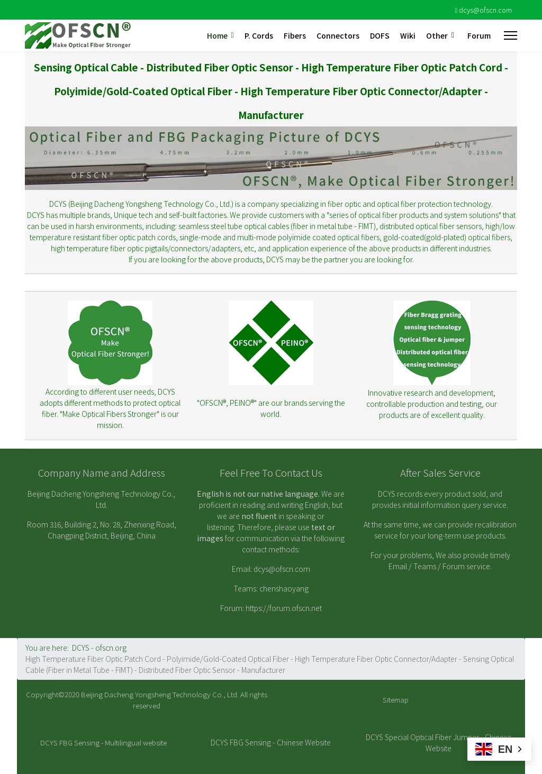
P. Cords (259, 35)
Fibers (295, 35)
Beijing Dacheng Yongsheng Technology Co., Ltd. (160, 694)
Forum (479, 35)
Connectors (338, 35)
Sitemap (396, 700)
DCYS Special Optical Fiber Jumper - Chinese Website (438, 742)
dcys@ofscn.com (485, 10)
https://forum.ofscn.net (284, 608)
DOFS (380, 35)
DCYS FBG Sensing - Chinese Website (271, 742)
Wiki (407, 35)
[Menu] (510, 35)
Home (217, 35)
